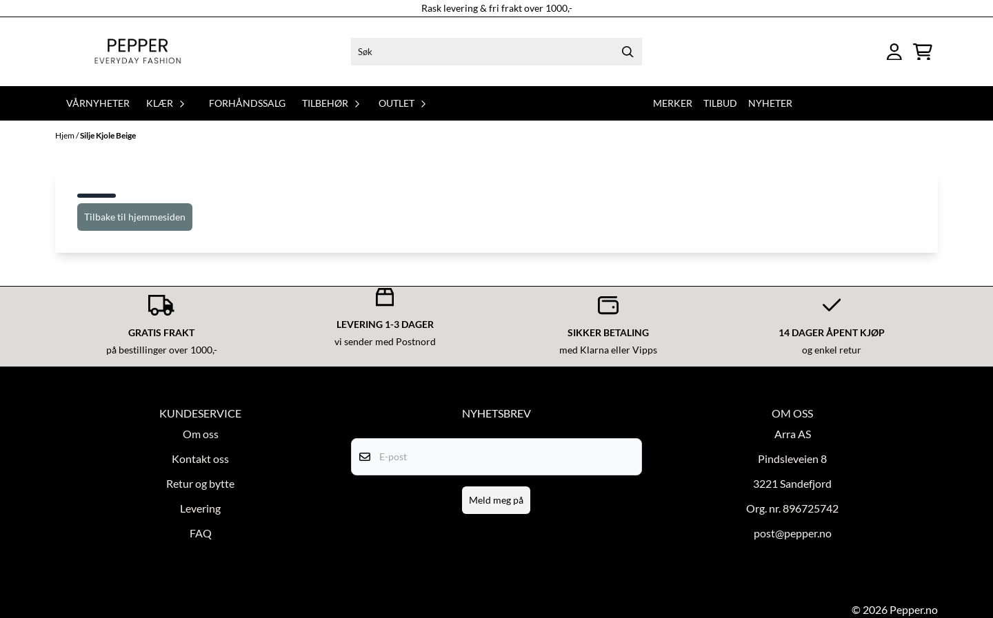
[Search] (628, 51)
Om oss (201, 433)
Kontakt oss (200, 458)
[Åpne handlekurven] (922, 52)
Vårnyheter (98, 103)
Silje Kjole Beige (108, 135)
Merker (672, 103)
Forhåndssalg (247, 103)
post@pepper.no (793, 532)
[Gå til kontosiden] (894, 52)
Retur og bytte (200, 483)
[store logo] (137, 51)
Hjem (65, 135)
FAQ (201, 532)
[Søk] (496, 51)
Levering (200, 508)
